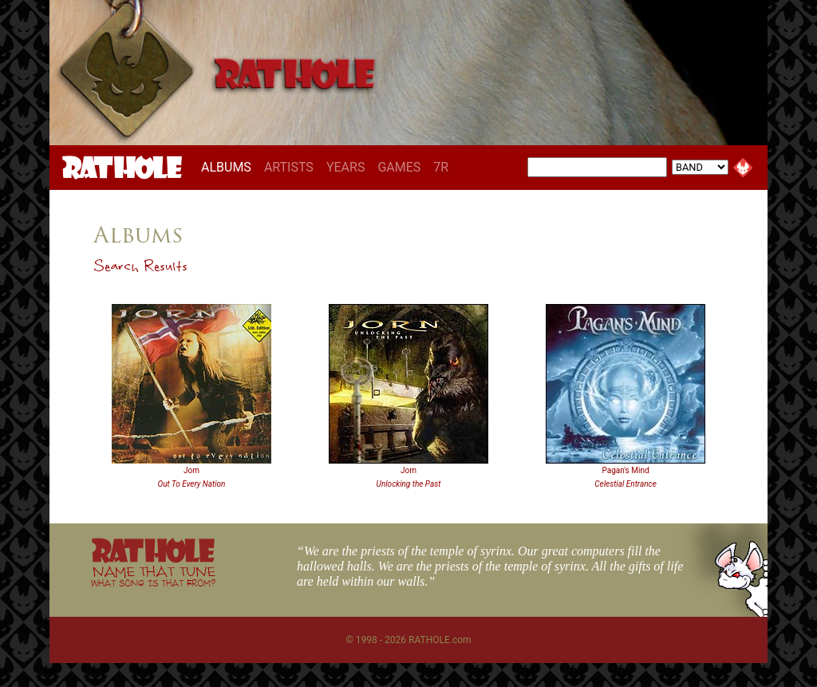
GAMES (398, 167)
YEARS (345, 167)
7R (440, 167)
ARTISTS (289, 167)
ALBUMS (229, 167)
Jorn (191, 470)
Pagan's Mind (625, 470)
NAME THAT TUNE (153, 576)
